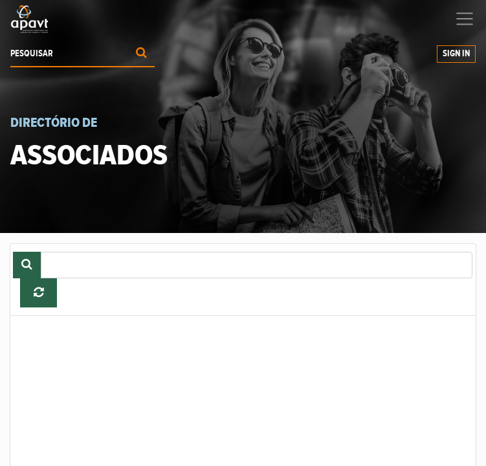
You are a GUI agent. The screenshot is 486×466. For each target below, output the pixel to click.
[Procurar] (141, 54)
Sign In (456, 54)
